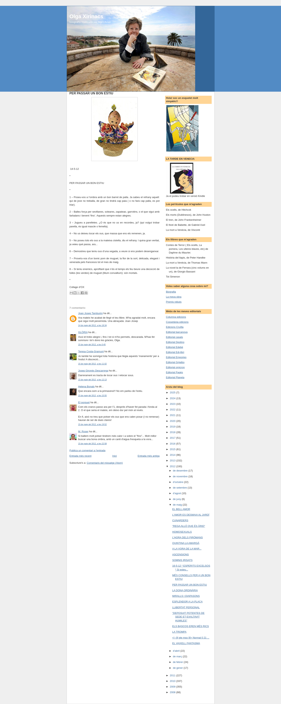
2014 (173, 454)
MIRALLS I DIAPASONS (186, 596)
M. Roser (83, 431)
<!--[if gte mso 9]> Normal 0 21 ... (190, 637)
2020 (173, 421)
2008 (173, 692)
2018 (173, 432)
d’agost (177, 493)
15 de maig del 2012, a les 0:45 (92, 345)
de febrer (178, 662)
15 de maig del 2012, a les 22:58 (92, 444)
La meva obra (174, 296)
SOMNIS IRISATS (182, 560)
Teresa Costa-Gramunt (91, 351)
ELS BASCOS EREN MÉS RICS (190, 626)
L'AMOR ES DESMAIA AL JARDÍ (190, 514)
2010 (173, 681)
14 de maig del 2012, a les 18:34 (92, 325)
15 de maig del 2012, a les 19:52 (92, 424)
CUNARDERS (180, 520)
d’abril (176, 650)
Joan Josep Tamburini (90, 313)
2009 (173, 686)
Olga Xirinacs (86, 16)
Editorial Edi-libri (175, 352)
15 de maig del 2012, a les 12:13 (92, 380)
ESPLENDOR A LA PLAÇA (187, 601)
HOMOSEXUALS (182, 531)
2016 (173, 443)
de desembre (180, 470)
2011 (173, 675)
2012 (173, 466)
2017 (173, 437)
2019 (173, 426)
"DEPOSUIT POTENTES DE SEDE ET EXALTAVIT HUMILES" (188, 617)
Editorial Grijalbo (175, 362)
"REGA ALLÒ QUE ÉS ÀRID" (188, 526)
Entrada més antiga (149, 455)
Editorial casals (174, 337)
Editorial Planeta (175, 377)
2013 (173, 460)
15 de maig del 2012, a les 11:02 (92, 364)
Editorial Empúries (176, 357)
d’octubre (178, 482)
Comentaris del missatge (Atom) (105, 462)
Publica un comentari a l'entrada (87, 450)
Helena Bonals (86, 386)
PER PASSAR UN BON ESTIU (189, 584)
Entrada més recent (80, 455)
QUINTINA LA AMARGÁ (185, 543)
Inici (114, 455)
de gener (178, 667)
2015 (173, 449)
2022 (173, 409)
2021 (173, 415)
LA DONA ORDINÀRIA (185, 590)
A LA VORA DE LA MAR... (186, 548)
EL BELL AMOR (181, 509)
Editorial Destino (175, 342)
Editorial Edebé (174, 347)
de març (178, 656)
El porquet (84, 402)
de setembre (180, 487)
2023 (173, 403)
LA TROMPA (179, 631)
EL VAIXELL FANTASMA (186, 643)
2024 (173, 398)
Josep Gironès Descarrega (93, 370)
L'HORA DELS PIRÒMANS (187, 537)
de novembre (180, 476)
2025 (173, 392)
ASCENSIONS (180, 554)
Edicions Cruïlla (175, 327)
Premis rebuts (174, 301)
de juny (177, 499)
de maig (178, 504)
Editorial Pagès (174, 372)
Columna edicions (176, 316)
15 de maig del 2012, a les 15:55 (92, 396)
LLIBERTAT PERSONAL (186, 607)
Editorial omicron (175, 367)
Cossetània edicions (177, 322)
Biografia (171, 291)
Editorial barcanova (177, 332)
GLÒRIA (83, 332)
